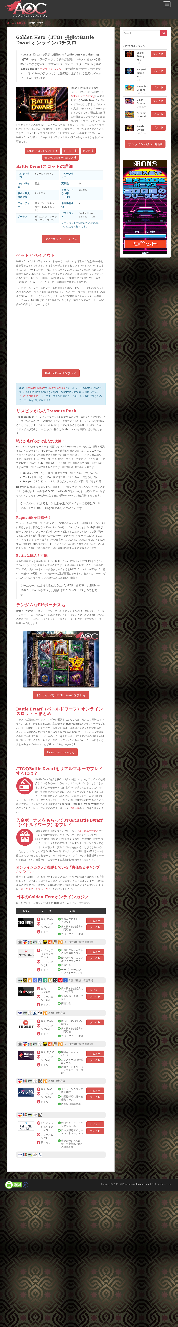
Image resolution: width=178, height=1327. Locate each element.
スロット (22, 22)
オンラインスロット (51, 69)
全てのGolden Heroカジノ (60, 157)
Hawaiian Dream (35, 387)
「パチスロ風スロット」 (32, 396)
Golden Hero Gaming (83, 96)
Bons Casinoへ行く (61, 752)
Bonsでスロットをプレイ (42, 150)
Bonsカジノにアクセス (61, 239)
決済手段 (74, 808)
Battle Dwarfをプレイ (61, 373)
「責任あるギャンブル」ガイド (36, 889)
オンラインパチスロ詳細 (145, 144)
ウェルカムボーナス (88, 830)
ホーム (11, 22)
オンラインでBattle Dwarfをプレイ (61, 695)
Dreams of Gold (56, 387)
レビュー (70, 150)
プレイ (95, 927)
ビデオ (88, 150)
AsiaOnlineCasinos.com (137, 1184)
